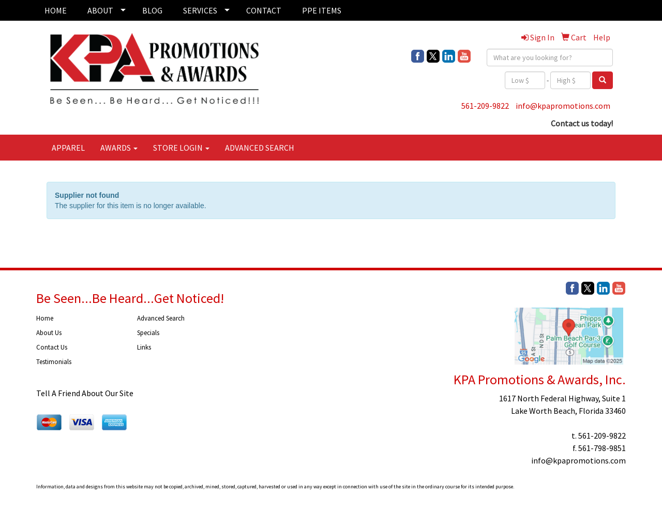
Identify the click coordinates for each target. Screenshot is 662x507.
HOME (55, 10)
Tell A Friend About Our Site (84, 393)
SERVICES (200, 10)
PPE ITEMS (321, 10)
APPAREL (68, 147)
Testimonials (53, 361)
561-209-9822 (485, 105)
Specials (148, 332)
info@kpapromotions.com (563, 105)
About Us (49, 332)
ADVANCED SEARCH (259, 147)
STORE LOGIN (181, 147)
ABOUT (100, 10)
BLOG (152, 10)
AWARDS (119, 147)
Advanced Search (161, 318)
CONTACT (263, 10)
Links (144, 347)
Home (44, 318)
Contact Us (51, 347)
